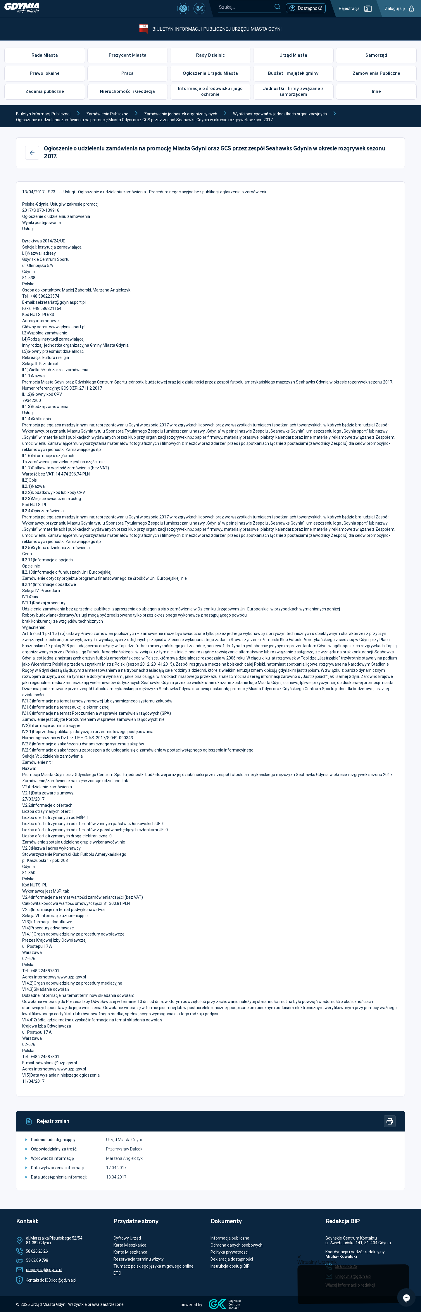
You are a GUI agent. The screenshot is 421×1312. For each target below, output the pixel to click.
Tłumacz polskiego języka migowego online (153, 1266)
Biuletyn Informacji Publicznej (43, 114)
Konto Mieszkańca (130, 1252)
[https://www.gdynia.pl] (21, 8)
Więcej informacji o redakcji (350, 1285)
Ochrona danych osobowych (236, 1245)
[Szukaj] (277, 7)
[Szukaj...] (246, 7)
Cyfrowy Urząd (127, 1238)
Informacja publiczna (229, 1238)
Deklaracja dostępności (231, 1259)
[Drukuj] (390, 1121)
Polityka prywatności (229, 1252)
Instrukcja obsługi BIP (230, 1266)
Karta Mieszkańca (129, 1245)
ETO (117, 1273)
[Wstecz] (32, 153)
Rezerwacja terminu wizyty (138, 1259)
